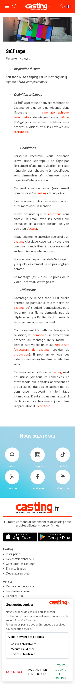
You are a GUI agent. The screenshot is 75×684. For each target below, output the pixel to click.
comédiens (40, 335)
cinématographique (55, 112)
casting (42, 193)
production (21, 354)
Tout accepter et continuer (61, 672)
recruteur (54, 214)
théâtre (63, 117)
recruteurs (21, 131)
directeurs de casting (32, 349)
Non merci (14, 672)
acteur (33, 228)
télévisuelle (21, 117)
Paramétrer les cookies (37, 672)
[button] (62, 6)
